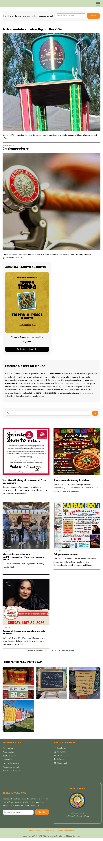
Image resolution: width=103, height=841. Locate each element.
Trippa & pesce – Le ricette (27, 339)
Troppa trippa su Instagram (23, 664)
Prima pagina (8, 754)
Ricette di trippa (9, 758)
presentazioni (88, 395)
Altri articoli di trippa (11, 773)
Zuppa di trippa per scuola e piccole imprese (24, 635)
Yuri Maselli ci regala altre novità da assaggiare (24, 484)
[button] (18, 686)
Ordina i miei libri (10, 751)
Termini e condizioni (65, 833)
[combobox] (48, 415)
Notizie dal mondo (11, 765)
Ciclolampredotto (16, 151)
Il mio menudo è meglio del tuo (72, 483)
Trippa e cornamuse (66, 557)
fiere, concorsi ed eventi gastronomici (70, 385)
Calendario (7, 762)
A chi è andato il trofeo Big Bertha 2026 (32, 31)
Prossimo (68, 653)
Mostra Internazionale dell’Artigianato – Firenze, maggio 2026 (23, 559)
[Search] (95, 415)
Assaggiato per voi (11, 769)
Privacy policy (35, 833)
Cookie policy (49, 833)
